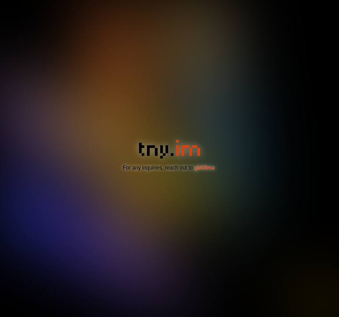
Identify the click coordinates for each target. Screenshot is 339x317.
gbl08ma (204, 168)
